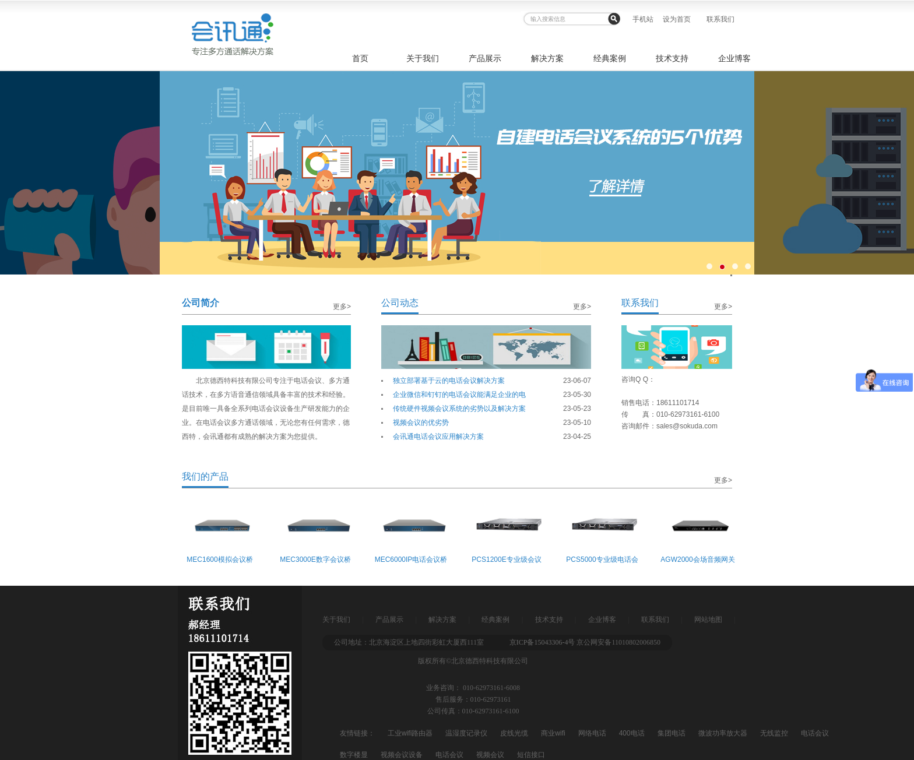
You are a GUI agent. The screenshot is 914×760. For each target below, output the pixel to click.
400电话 (632, 733)
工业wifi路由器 (410, 733)
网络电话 (592, 733)
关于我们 (422, 58)
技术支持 (672, 58)
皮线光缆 (514, 733)
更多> (342, 306)
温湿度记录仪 (466, 733)
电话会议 (815, 733)
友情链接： (357, 733)
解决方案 (547, 58)
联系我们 (720, 19)
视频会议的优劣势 (421, 422)
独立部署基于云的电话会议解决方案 (449, 381)
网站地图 (708, 619)
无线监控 (774, 733)
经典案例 (609, 58)
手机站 (642, 19)
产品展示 (485, 58)
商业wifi (553, 733)
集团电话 (672, 733)
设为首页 (677, 19)
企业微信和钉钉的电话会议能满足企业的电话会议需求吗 (459, 396)
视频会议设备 (402, 755)
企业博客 (734, 58)
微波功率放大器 (722, 733)
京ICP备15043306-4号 (542, 642)
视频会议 (490, 755)
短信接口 (531, 755)
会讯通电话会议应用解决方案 (438, 436)
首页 (360, 58)
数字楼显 (354, 755)
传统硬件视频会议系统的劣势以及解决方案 (459, 408)
